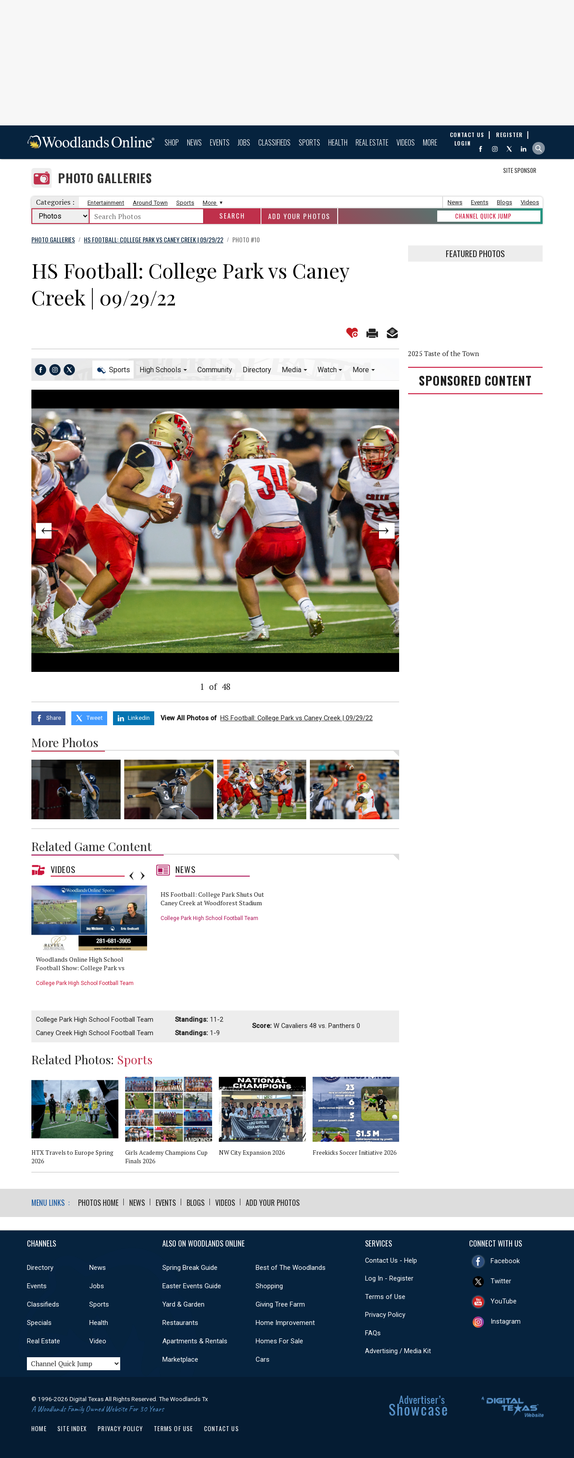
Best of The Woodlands (291, 1268)
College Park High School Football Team (85, 983)
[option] (92, 939)
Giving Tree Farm (280, 1304)
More (430, 142)
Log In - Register (389, 1278)
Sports (309, 142)
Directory (257, 370)
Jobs (244, 142)
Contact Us (221, 1428)
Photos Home (98, 1202)
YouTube (504, 1301)
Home (39, 1428)
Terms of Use (385, 1297)
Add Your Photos (299, 216)
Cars (263, 1359)
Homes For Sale (279, 1341)
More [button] (360, 370)
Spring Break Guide (189, 1268)
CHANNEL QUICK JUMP (483, 215)
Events (220, 142)
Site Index (72, 1428)
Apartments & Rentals (194, 1341)
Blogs (504, 202)
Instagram (506, 1321)
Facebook (505, 1261)
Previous (68, 531)
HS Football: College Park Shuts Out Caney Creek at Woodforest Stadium (212, 898)
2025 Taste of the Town (443, 353)
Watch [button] (327, 370)
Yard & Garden (183, 1304)
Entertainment (105, 202)
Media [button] (291, 370)
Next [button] (142, 875)
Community (214, 370)
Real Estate (372, 142)
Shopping (269, 1286)
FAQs (373, 1333)
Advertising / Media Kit (398, 1351)
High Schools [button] (160, 370)
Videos (405, 142)
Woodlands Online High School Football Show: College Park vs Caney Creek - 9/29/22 (80, 968)
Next (362, 531)
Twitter (501, 1281)
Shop (172, 142)
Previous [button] (131, 875)
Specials (39, 1323)
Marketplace (180, 1359)
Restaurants (180, 1323)
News (194, 142)
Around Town (150, 202)
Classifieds (274, 142)
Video (97, 1341)
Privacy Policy (385, 1315)
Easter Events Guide (191, 1286)
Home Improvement (285, 1323)
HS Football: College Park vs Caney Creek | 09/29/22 (296, 718)
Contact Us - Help (391, 1260)
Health (338, 142)
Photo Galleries (105, 178)
